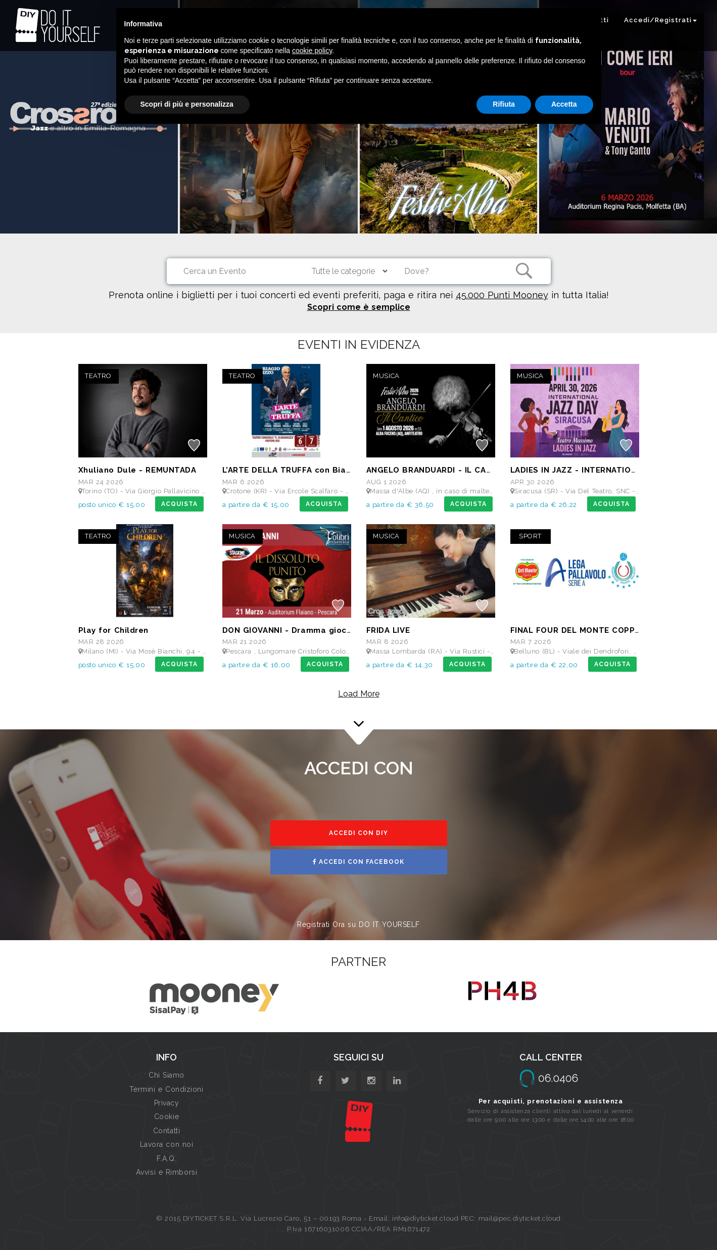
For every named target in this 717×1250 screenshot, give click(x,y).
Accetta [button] (564, 104)
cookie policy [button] (312, 51)
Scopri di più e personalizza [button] (186, 104)
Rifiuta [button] (504, 104)
